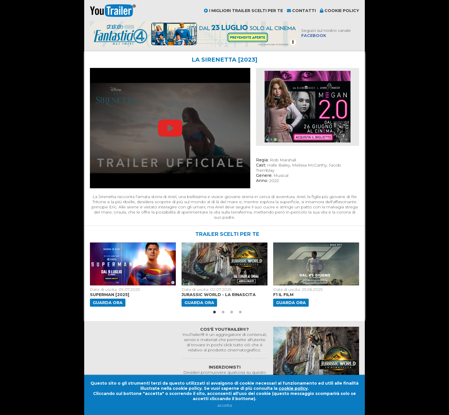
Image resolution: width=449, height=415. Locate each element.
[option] (133, 274)
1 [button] (214, 312)
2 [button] (223, 312)
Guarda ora (108, 302)
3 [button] (232, 312)
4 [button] (240, 312)
